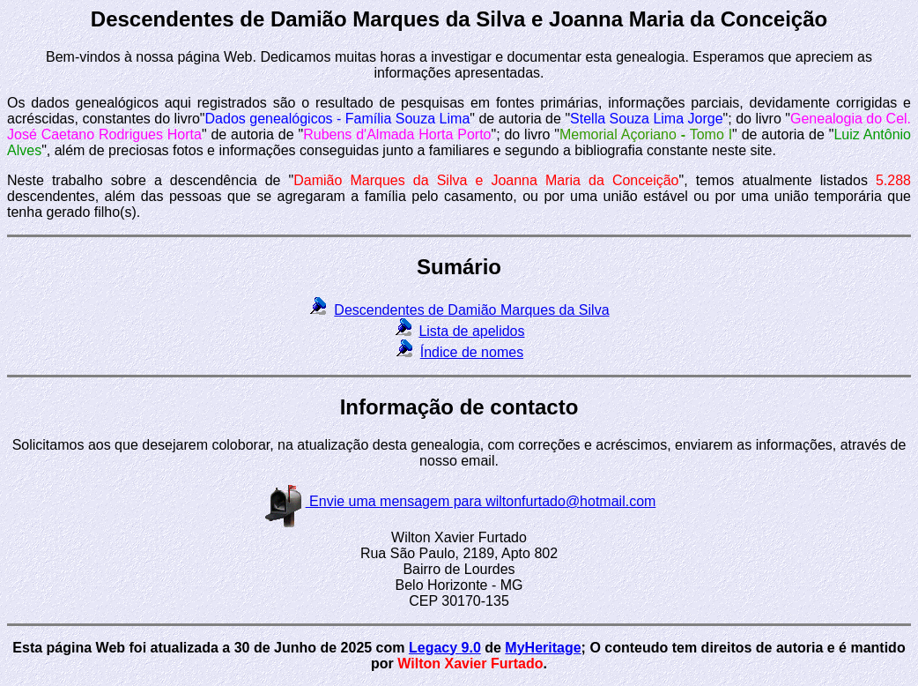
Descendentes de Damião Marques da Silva (471, 309)
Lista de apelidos (471, 331)
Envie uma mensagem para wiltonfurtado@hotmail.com (459, 501)
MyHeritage (543, 647)
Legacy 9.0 (445, 647)
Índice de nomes (471, 352)
